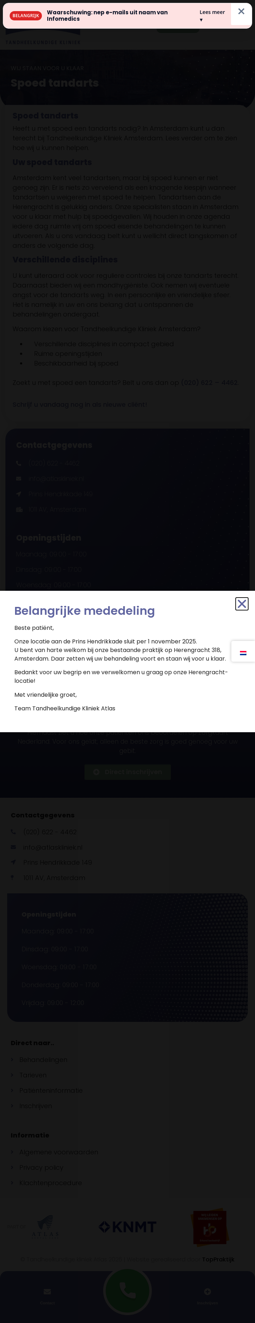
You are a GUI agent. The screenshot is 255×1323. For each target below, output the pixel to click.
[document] (127, 661)
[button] (242, 604)
